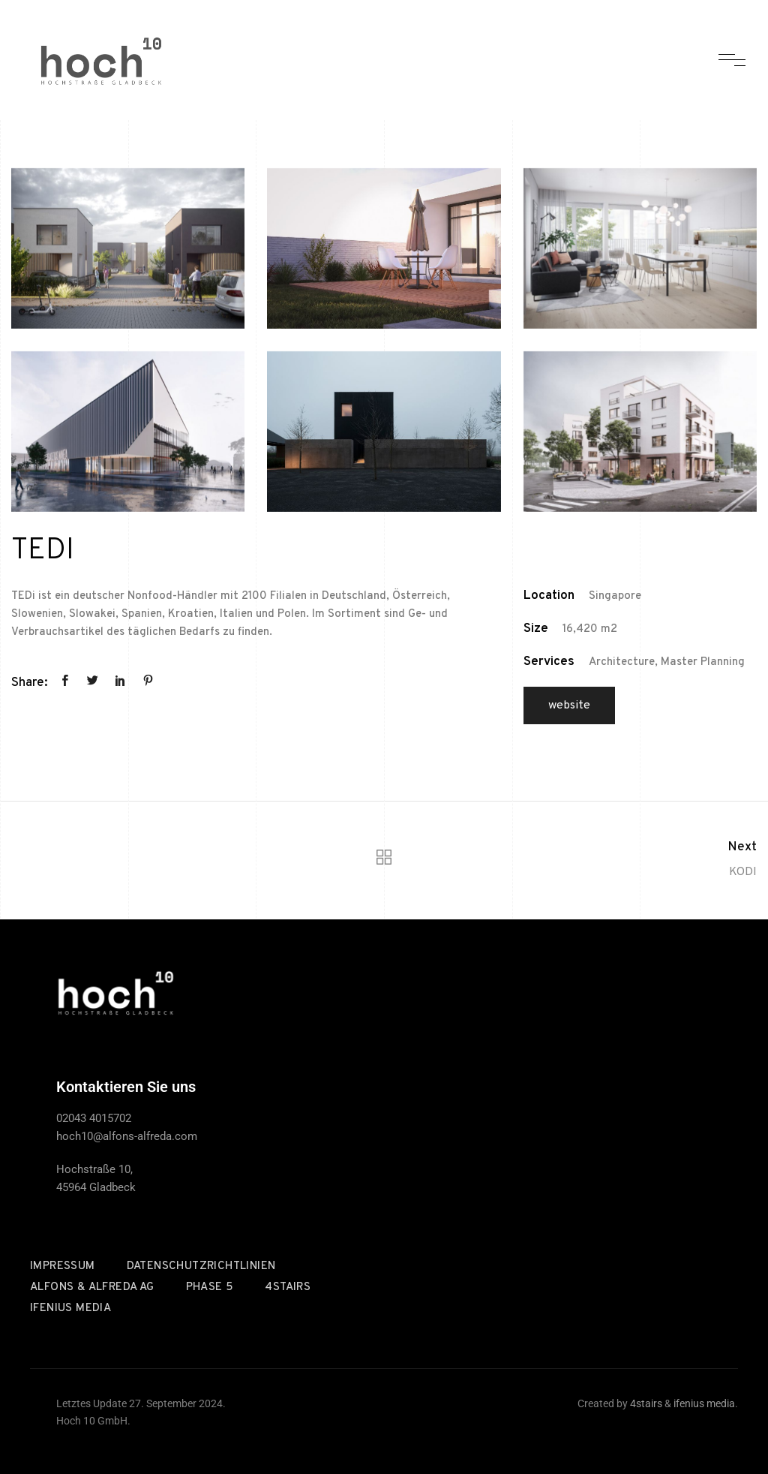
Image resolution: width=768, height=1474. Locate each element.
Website (569, 705)
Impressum (62, 1266)
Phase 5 (210, 1287)
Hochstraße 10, (94, 1169)
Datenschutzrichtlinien (201, 1266)
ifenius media (70, 1308)
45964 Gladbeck (96, 1187)
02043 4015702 (93, 1118)
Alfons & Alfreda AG (92, 1287)
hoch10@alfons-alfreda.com (126, 1136)
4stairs (287, 1287)
